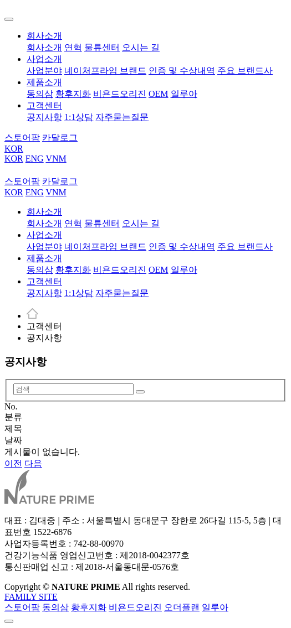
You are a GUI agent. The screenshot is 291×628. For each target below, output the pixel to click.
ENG (34, 158)
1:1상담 (78, 117)
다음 (33, 463)
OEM (159, 93)
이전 (13, 463)
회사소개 (44, 35)
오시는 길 (141, 47)
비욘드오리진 (119, 93)
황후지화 (73, 93)
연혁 (73, 47)
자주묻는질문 (122, 117)
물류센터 (102, 47)
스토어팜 (22, 607)
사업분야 (44, 70)
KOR (13, 148)
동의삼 (40, 93)
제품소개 (44, 82)
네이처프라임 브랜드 (105, 70)
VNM (55, 158)
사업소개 (44, 59)
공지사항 (44, 117)
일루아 (184, 93)
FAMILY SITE (31, 596)
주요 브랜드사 (245, 70)
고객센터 (44, 105)
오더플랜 (182, 607)
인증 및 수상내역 (182, 70)
